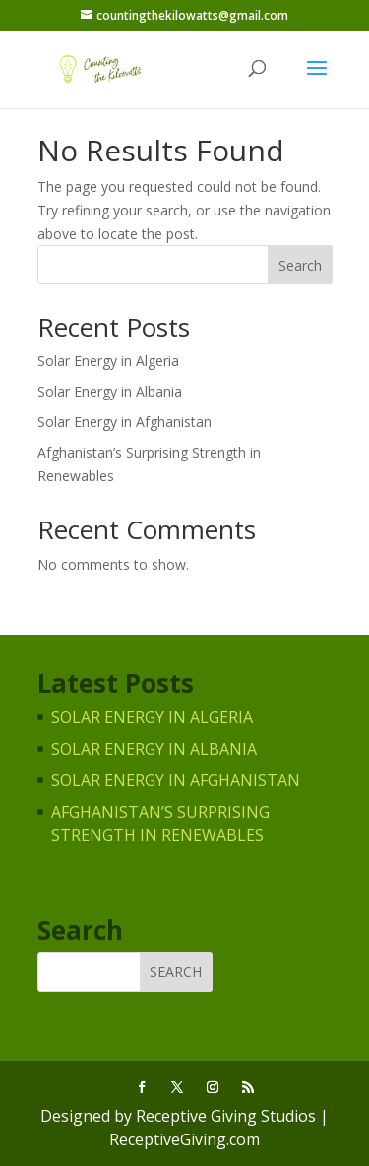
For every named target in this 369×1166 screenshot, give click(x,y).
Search (300, 265)
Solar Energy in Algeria (108, 360)
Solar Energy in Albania (109, 391)
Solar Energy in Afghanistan (124, 421)
